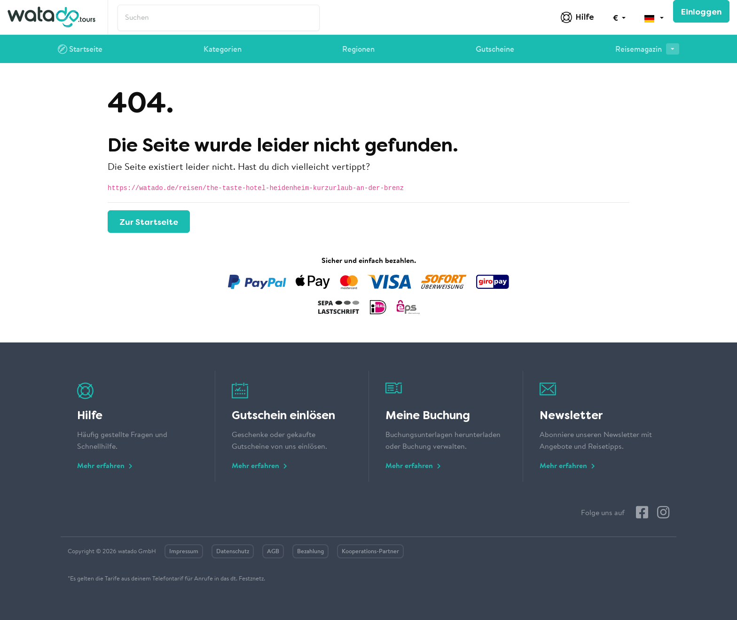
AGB (273, 551)
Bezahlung (310, 551)
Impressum (183, 551)
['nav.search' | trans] (219, 18)
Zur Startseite (148, 222)
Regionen (358, 50)
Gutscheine (495, 50)
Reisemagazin (647, 48)
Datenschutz (232, 551)
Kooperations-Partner (370, 551)
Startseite (80, 50)
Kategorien (223, 50)
